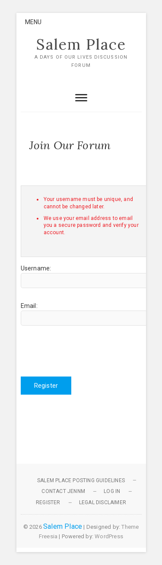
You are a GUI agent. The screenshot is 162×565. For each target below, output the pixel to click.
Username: (36, 268)
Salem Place (81, 44)
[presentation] (86, 351)
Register (46, 385)
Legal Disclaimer (102, 502)
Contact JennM (63, 491)
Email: (29, 305)
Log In (112, 491)
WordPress (109, 536)
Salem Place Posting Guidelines (81, 480)
